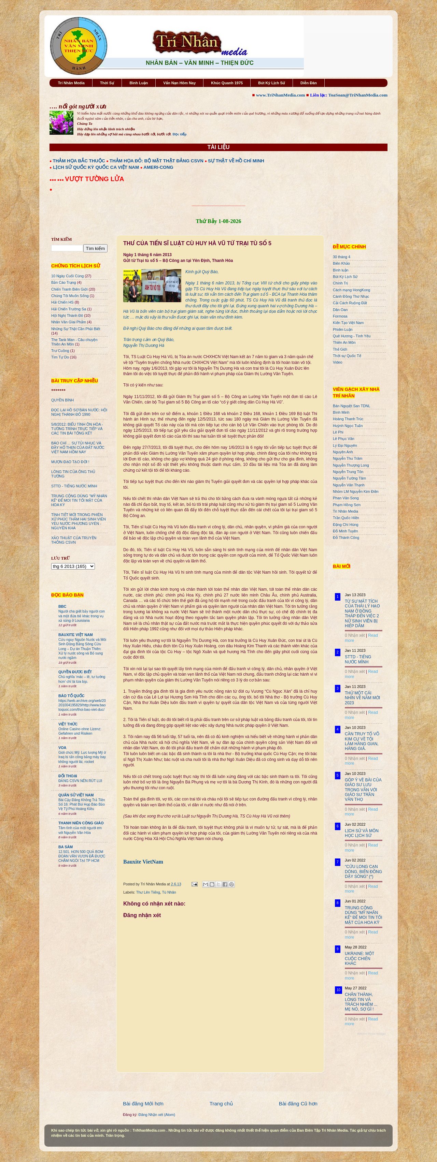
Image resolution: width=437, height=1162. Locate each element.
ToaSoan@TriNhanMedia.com (357, 95)
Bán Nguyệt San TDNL (351, 406)
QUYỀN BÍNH (62, 400)
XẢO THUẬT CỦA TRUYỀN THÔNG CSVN (73, 540)
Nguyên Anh (343, 452)
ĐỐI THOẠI (67, 776)
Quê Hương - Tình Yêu (351, 336)
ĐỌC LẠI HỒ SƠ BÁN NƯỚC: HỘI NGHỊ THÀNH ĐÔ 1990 (79, 412)
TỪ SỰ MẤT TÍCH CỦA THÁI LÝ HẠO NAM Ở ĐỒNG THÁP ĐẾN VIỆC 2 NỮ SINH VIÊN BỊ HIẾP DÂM (362, 613)
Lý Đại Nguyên (345, 445)
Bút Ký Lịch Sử (271, 83)
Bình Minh (341, 412)
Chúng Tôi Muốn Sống (70, 296)
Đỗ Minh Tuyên (345, 531)
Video (337, 362)
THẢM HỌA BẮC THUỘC (79, 160)
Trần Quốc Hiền (346, 518)
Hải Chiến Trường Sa (68, 309)
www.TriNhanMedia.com (280, 95)
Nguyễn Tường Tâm (349, 478)
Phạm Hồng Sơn (347, 505)
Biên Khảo (341, 263)
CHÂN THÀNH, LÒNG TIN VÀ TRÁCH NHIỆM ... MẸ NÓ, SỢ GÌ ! (361, 1002)
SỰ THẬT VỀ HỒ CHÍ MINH (236, 160)
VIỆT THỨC (67, 724)
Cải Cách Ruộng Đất (350, 303)
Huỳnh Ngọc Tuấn (348, 426)
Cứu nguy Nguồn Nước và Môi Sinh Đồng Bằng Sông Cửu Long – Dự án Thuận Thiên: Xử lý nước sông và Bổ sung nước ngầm (82, 649)
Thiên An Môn (344, 342)
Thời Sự (107, 83)
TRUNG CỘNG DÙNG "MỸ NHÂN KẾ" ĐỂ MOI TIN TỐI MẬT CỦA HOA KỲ (79, 500)
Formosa (340, 316)
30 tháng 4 (341, 257)
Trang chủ (221, 1103)
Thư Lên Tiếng (148, 892)
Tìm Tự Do (60, 357)
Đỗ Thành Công (346, 537)
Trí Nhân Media (71, 83)
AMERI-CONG (158, 167)
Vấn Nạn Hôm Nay (179, 83)
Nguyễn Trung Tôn (348, 472)
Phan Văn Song (346, 498)
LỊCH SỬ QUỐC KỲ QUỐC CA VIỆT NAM (96, 167)
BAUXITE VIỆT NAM (75, 635)
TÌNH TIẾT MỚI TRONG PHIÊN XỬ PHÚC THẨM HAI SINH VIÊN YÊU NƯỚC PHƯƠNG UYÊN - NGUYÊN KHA (78, 521)
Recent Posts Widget (371, 1033)
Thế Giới (340, 349)
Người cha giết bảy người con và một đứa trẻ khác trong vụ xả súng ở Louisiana (81, 615)
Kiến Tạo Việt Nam (348, 323)
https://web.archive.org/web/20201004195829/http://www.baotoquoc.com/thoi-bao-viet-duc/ (82, 705)
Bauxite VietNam (143, 862)
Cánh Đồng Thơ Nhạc (351, 296)
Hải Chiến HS (62, 302)
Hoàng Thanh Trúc (348, 419)
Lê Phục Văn (343, 439)
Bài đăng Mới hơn (143, 1103)
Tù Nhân (169, 892)
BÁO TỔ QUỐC (71, 696)
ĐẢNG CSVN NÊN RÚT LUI (80, 781)
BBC (62, 606)
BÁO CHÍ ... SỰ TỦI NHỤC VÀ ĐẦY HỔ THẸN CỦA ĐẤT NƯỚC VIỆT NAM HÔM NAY (77, 447)
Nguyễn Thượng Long (351, 465)
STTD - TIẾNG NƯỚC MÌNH (74, 486)
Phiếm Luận (343, 329)
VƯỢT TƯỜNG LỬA (94, 178)
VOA (62, 748)
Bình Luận (138, 83)
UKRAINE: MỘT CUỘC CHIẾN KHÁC (359, 958)
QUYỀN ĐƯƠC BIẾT (75, 672)
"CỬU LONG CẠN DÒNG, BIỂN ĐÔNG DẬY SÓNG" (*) (363, 871)
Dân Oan (340, 310)
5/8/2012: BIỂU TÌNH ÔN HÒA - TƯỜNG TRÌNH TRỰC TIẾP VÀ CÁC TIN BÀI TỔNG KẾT (77, 428)
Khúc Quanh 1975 (227, 83)
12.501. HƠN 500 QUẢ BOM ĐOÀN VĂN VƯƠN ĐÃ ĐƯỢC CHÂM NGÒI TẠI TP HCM (81, 856)
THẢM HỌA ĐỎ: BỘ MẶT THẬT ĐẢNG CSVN (156, 160)
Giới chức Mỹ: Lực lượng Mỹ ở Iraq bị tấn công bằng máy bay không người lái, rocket (82, 757)
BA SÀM (65, 847)
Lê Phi (338, 432)
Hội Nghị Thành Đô (67, 315)
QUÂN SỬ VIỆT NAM (76, 795)
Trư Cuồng (60, 351)
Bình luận (341, 270)
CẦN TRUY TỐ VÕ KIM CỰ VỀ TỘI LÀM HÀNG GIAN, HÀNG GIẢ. (362, 741)
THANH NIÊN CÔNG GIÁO (81, 823)
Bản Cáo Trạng (63, 282)
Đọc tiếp (179, 134)
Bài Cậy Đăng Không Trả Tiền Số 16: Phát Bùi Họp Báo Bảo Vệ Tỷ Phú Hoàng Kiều (81, 804)
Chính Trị (340, 283)
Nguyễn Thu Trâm (347, 458)
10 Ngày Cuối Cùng (67, 276)
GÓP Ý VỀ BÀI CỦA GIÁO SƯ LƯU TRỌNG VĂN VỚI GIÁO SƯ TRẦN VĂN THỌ (363, 790)
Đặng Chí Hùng (345, 525)
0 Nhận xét (355, 635)
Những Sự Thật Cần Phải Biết (75, 329)
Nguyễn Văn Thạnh (349, 485)
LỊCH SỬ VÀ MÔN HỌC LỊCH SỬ (362, 833)
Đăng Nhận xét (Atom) (157, 1115)
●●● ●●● (57, 180)
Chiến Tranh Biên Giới (69, 289)
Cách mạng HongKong (351, 290)
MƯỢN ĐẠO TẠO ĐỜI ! (70, 462)
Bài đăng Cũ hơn (298, 1103)
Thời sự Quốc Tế (347, 356)
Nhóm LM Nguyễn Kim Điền (356, 491)
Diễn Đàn (308, 83)
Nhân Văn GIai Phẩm (68, 322)
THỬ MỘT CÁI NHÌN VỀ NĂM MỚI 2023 (362, 698)
